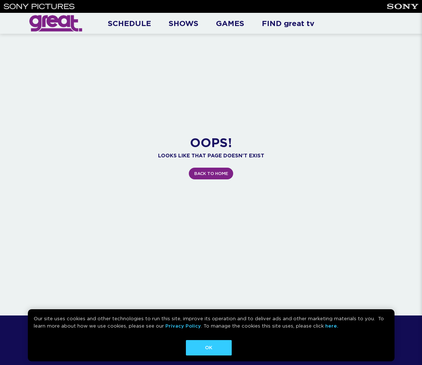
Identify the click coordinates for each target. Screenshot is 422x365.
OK (208, 347)
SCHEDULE (129, 23)
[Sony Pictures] (39, 6)
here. (331, 326)
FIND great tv (288, 23)
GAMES (230, 23)
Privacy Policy (183, 326)
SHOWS (183, 23)
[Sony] (402, 6)
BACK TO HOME (211, 173)
